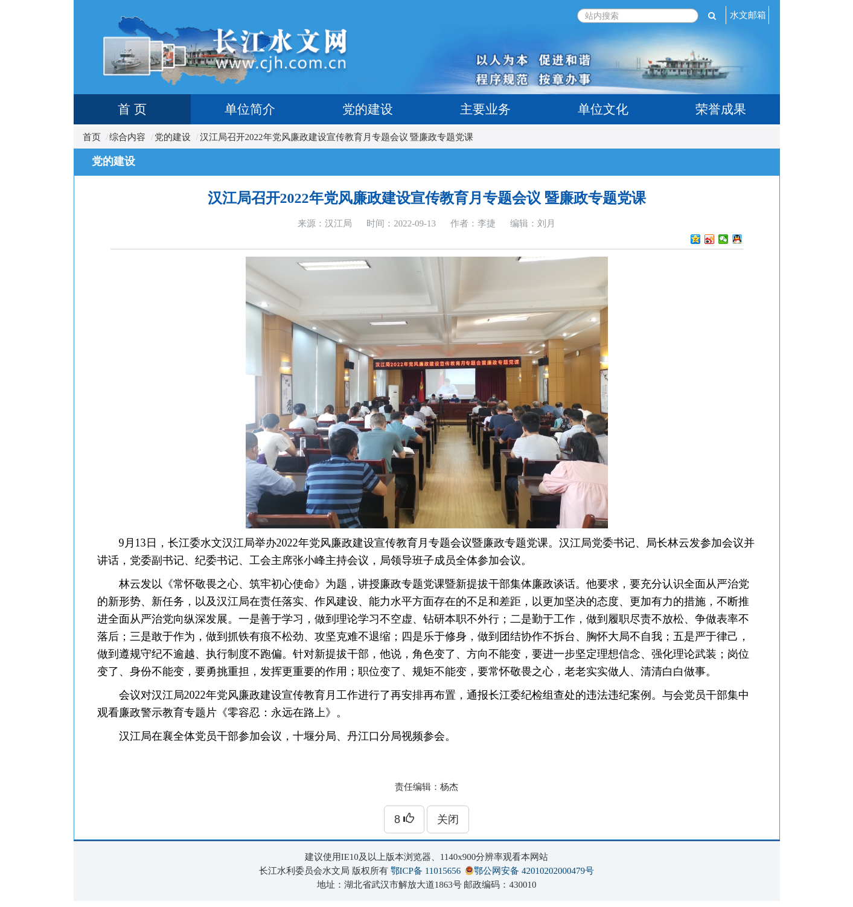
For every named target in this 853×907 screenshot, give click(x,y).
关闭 (448, 819)
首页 (92, 137)
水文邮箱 (748, 15)
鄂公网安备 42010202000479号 (534, 871)
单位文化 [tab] (603, 109)
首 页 (132, 109)
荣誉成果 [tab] (720, 109)
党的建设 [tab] (367, 109)
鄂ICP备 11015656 (426, 871)
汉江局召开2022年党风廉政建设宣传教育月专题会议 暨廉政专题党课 (337, 137)
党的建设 (173, 137)
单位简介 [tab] (250, 109)
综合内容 (127, 137)
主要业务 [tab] (485, 109)
